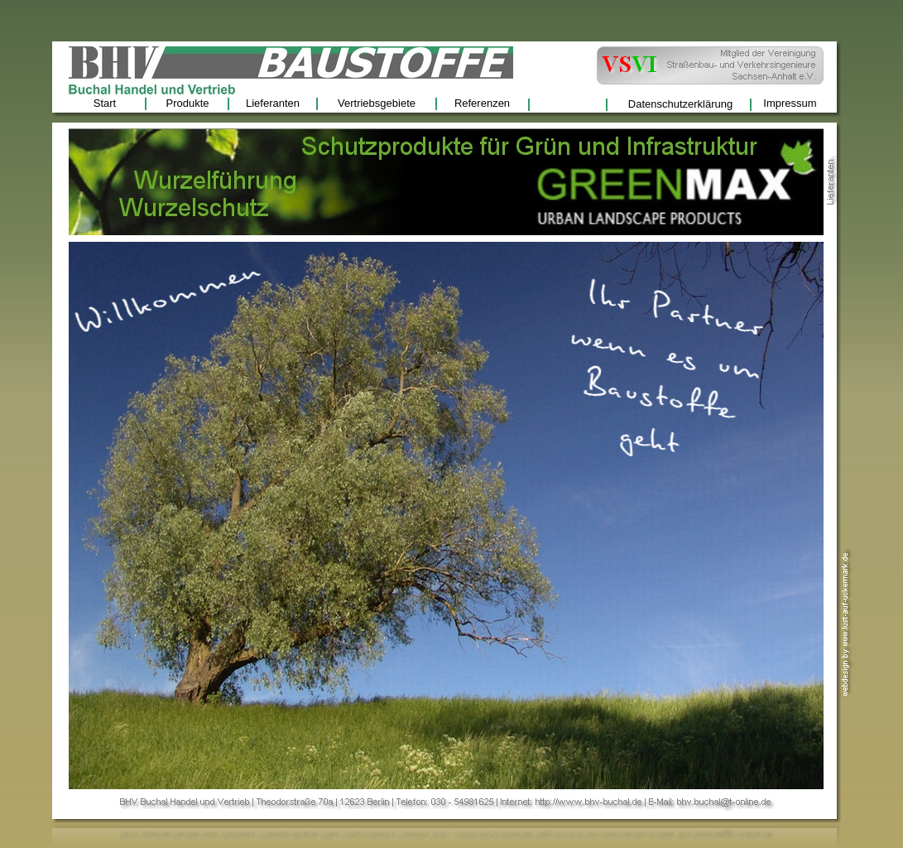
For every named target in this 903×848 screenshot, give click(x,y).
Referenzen (482, 103)
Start (105, 103)
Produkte (187, 103)
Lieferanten (273, 103)
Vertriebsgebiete (376, 103)
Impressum (789, 103)
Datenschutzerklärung (680, 104)
